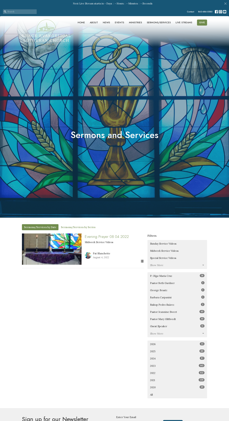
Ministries (135, 22)
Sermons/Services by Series (78, 227)
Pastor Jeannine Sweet (177, 311)
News (106, 22)
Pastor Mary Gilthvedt (177, 319)
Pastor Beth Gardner (177, 283)
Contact (190, 11)
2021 (177, 380)
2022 (177, 373)
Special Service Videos (163, 258)
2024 (177, 358)
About (94, 22)
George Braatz (177, 290)
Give (202, 22)
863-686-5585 (205, 11)
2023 (177, 365)
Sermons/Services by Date (40, 227)
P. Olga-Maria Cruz (177, 275)
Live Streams (184, 22)
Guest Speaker (177, 326)
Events (119, 22)
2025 (177, 351)
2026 (177, 344)
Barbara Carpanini (177, 297)
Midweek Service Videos (164, 250)
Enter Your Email (126, 417)
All (151, 394)
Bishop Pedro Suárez (177, 304)
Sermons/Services (159, 22)
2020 (177, 387)
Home (81, 22)
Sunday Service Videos (163, 243)
